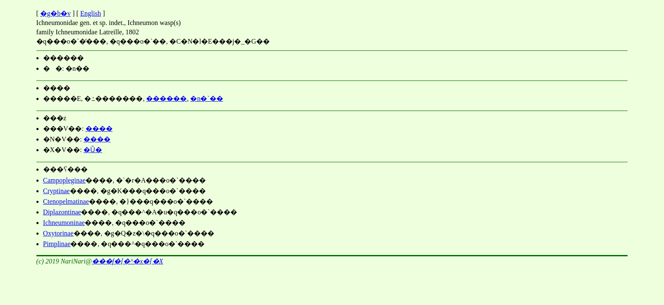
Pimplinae (57, 243)
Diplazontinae (62, 212)
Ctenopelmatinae (66, 201)
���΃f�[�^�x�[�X (127, 261)
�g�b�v (55, 13)
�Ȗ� (92, 149)
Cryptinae (56, 190)
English (90, 13)
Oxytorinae (58, 233)
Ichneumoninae (64, 222)
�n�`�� (206, 98)
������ (166, 98)
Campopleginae (64, 180)
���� (99, 128)
